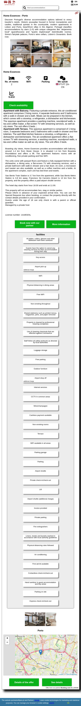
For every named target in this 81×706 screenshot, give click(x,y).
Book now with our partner (30, 224)
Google (37, 700)
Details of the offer (24, 682)
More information (61, 224)
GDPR (51, 703)
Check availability (18, 105)
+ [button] (7, 638)
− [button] (7, 642)
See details (57, 682)
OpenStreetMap (71, 674)
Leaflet (61, 674)
